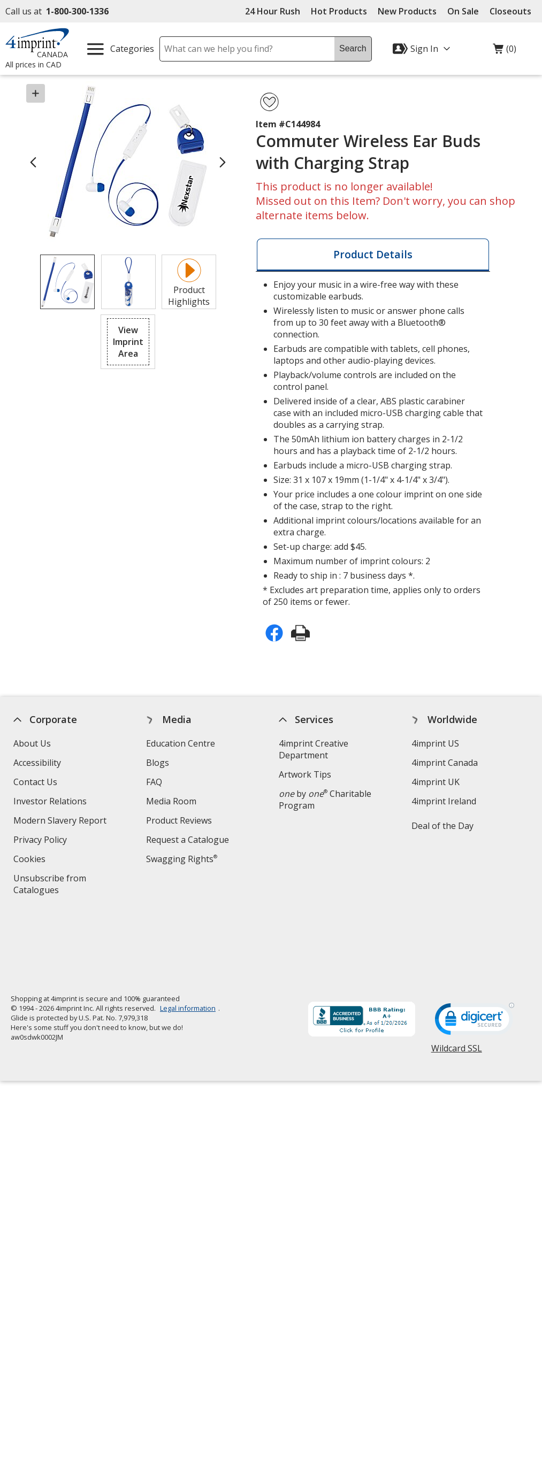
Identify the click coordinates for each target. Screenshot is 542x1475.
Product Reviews (179, 820)
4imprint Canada (445, 763)
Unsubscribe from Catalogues (53, 885)
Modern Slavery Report (61, 822)
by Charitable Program (325, 799)
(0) (504, 51)
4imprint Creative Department (313, 749)
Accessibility (37, 763)
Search (353, 48)
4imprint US (436, 743)
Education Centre (180, 743)
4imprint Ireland (444, 801)
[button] (128, 341)
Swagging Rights (181, 859)
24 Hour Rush (272, 11)
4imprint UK (436, 782)
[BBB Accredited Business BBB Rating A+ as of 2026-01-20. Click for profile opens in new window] (362, 947)
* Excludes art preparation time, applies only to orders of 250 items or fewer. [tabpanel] (373, 443)
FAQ (154, 782)
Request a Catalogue (187, 840)
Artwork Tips (305, 774)
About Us (32, 743)
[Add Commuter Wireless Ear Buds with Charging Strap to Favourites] (269, 101)
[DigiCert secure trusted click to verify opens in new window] (474, 949)
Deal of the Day (443, 826)
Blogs (157, 763)
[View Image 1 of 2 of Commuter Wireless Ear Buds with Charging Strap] (67, 282)
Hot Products (339, 11)
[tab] (373, 255)
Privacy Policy (41, 841)
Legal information (188, 935)
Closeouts (510, 11)
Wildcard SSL (456, 979)
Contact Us (35, 782)
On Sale (463, 11)
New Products (407, 11)
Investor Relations (51, 802)
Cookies (30, 860)
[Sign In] (423, 49)
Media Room (171, 801)
